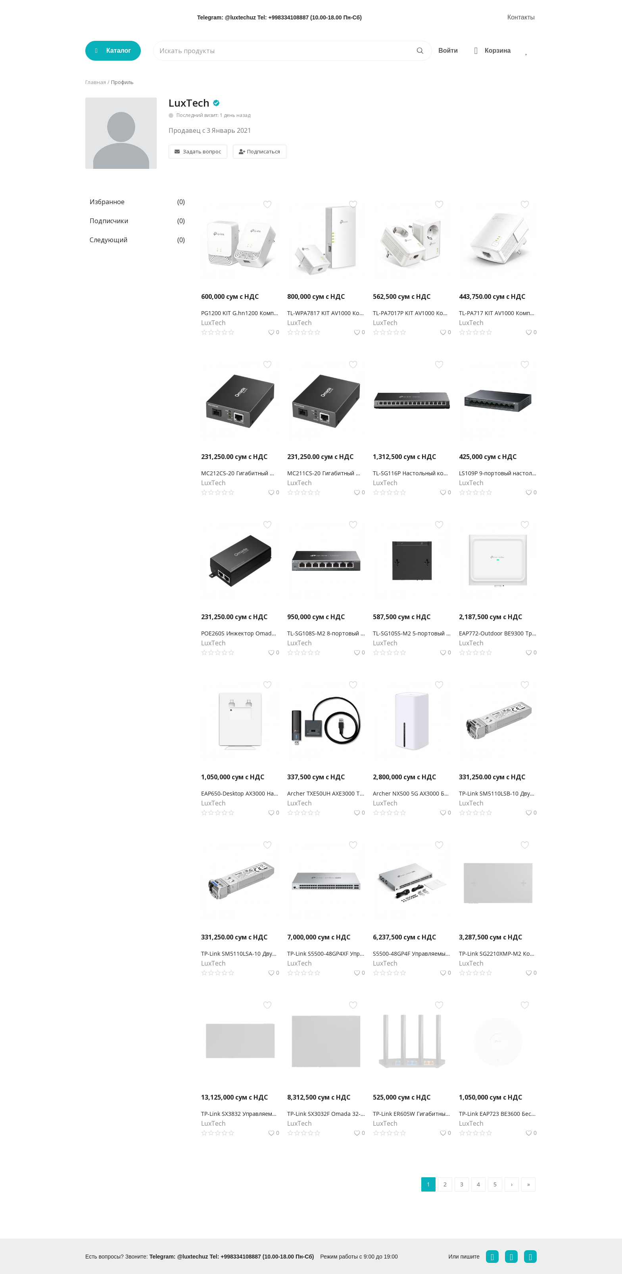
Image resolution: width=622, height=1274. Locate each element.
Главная (95, 82)
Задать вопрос (198, 151)
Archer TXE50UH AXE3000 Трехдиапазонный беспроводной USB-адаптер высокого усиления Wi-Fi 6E (326, 793)
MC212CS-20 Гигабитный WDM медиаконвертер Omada (240, 473)
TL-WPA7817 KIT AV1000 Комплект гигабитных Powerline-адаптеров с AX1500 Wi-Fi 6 (326, 313)
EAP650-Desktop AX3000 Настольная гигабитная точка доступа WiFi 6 (240, 793)
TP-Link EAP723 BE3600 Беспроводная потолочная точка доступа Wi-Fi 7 (498, 1113)
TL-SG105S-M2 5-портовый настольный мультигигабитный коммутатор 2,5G (412, 633)
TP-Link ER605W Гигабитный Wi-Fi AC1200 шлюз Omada (412, 1113)
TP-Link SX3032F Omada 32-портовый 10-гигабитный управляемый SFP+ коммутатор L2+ (326, 1113)
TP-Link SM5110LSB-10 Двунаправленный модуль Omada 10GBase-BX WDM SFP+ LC (498, 793)
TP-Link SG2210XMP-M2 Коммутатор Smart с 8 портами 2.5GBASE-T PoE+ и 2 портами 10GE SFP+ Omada (498, 953)
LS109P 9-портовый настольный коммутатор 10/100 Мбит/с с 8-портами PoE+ (498, 473)
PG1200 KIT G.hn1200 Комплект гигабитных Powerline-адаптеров (240, 313)
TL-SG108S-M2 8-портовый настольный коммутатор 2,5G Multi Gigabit (326, 633)
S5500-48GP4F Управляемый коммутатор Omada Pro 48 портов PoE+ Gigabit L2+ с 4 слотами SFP (412, 953)
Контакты (521, 17)
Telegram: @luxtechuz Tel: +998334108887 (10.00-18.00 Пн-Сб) (279, 17)
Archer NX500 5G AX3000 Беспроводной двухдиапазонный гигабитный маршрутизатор (412, 793)
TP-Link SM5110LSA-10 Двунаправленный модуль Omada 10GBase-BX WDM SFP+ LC (240, 953)
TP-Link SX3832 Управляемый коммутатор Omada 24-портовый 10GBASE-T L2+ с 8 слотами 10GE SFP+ (240, 1113)
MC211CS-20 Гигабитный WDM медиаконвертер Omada (326, 473)
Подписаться (259, 151)
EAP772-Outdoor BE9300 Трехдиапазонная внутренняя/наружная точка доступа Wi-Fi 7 (498, 633)
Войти (448, 50)
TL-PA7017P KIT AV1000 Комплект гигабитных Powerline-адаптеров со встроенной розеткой (412, 313)
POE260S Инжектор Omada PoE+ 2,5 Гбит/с (240, 633)
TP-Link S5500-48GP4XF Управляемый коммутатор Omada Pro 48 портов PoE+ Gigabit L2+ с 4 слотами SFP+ (326, 953)
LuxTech (189, 103)
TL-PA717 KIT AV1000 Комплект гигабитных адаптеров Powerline (498, 313)
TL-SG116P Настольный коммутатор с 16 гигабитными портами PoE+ (412, 473)
